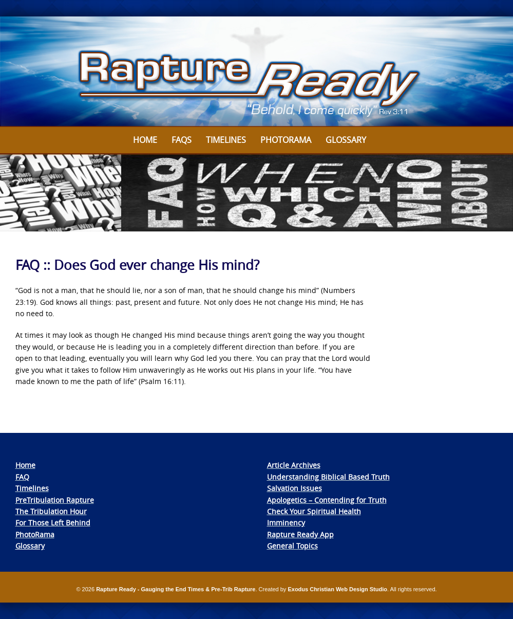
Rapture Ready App (300, 534)
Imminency (286, 522)
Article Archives (293, 465)
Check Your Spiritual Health (314, 511)
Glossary (346, 139)
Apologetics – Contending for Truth (327, 500)
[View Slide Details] (256, 71)
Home (145, 139)
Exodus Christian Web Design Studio (337, 589)
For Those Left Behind (52, 522)
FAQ (22, 477)
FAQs (182, 139)
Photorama (285, 139)
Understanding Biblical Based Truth (328, 477)
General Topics (292, 546)
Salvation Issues (294, 488)
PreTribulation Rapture (54, 500)
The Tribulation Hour (51, 511)
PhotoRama (34, 534)
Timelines (226, 139)
